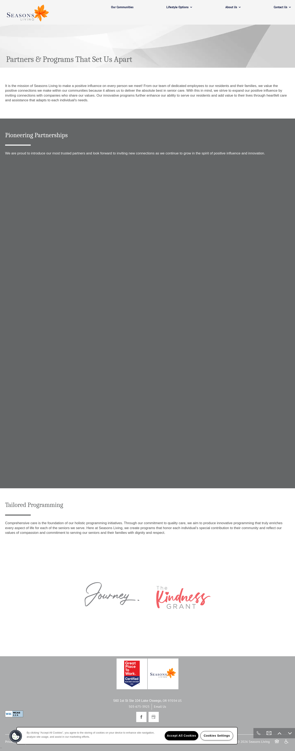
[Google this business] (154, 717)
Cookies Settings (217, 735)
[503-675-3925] (258, 733)
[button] (15, 736)
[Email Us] (269, 733)
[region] (127, 735)
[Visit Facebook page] (141, 717)
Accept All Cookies (181, 735)
